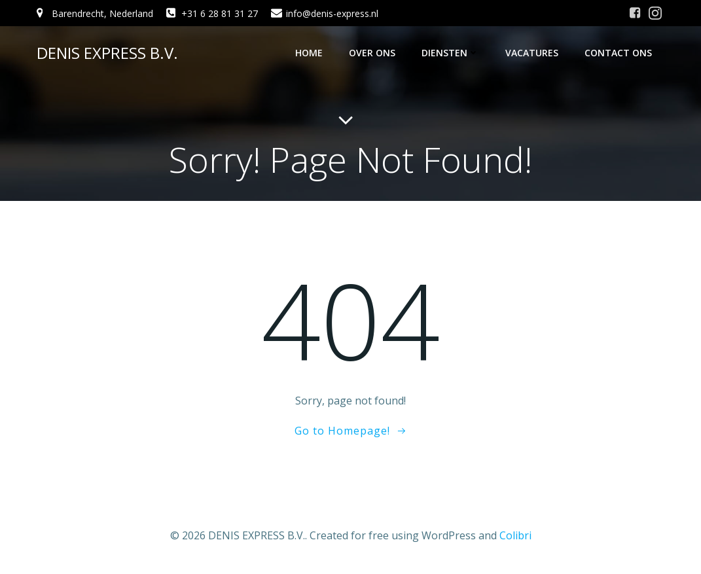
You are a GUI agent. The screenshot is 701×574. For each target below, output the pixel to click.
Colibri (515, 535)
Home (309, 52)
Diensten (450, 52)
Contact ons (618, 52)
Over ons (372, 52)
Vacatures (531, 52)
